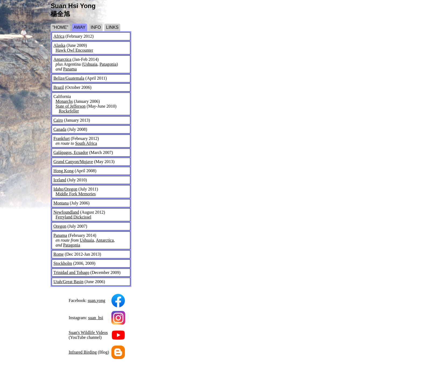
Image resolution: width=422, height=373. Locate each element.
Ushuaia (90, 64)
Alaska (59, 45)
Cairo (58, 120)
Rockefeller (69, 111)
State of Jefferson (70, 106)
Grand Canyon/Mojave (73, 161)
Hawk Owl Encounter (74, 50)
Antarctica (62, 59)
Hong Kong (63, 170)
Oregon (59, 226)
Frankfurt (61, 138)
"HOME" (60, 27)
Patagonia (108, 64)
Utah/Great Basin (68, 281)
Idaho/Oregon (65, 189)
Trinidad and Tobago (71, 272)
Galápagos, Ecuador (70, 152)
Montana (61, 203)
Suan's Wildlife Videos (88, 332)
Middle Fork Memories (75, 194)
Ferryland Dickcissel (73, 217)
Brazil (58, 87)
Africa (58, 36)
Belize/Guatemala (68, 78)
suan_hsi (95, 317)
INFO (96, 27)
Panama (70, 69)
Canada (59, 129)
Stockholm (62, 263)
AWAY (79, 27)
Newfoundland (66, 212)
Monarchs (64, 101)
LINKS (112, 27)
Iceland (59, 180)
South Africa (86, 143)
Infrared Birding (83, 352)
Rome (58, 254)
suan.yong (96, 300)
